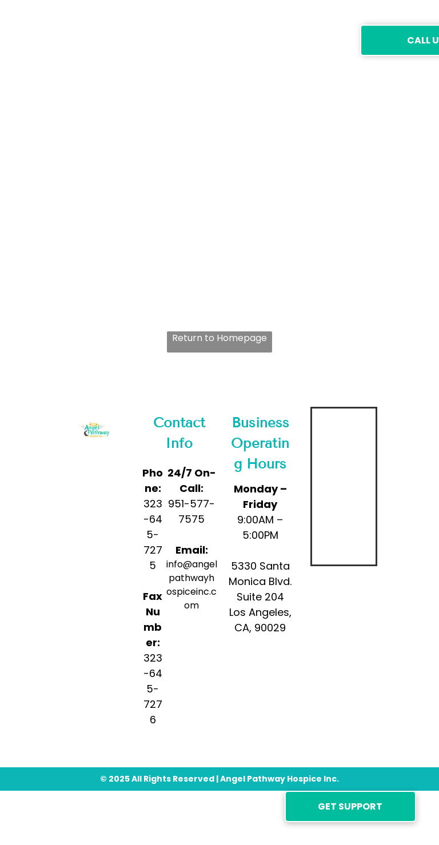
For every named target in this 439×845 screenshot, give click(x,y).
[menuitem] (142, 39)
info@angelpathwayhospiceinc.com (191, 585)
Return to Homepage (219, 338)
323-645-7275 (152, 534)
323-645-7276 (152, 689)
